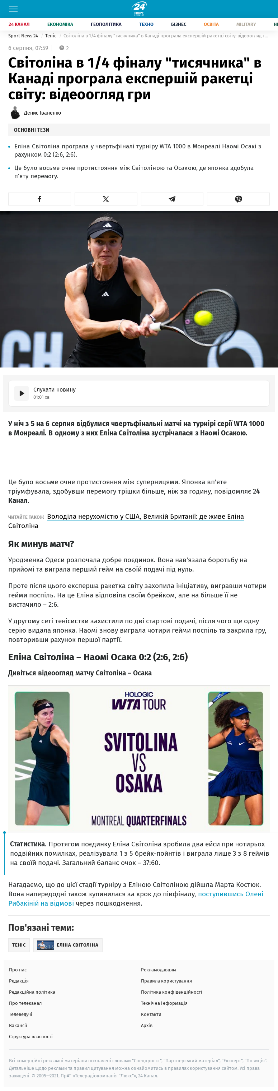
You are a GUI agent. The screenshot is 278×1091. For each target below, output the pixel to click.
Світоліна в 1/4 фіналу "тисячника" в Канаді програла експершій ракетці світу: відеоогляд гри (166, 35)
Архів (146, 1025)
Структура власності (31, 1036)
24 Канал (19, 24)
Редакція (19, 981)
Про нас (18, 969)
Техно (146, 24)
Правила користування (166, 981)
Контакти (151, 1014)
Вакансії (18, 1025)
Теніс (51, 35)
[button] (39, 199)
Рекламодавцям (158, 969)
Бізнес (178, 24)
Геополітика (106, 24)
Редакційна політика (32, 992)
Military (246, 24)
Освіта (211, 24)
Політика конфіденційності (171, 992)
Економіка (60, 24)
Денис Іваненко (42, 113)
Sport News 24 (23, 35)
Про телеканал (25, 1003)
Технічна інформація (164, 1003)
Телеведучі (20, 1014)
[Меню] (13, 9)
